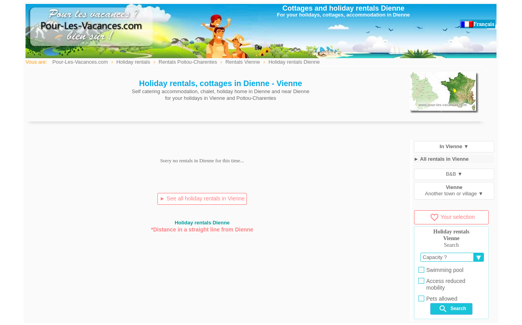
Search (452, 309)
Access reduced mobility (441, 284)
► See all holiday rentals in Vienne (202, 198)
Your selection (452, 217)
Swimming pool (441, 270)
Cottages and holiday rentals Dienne (343, 8)
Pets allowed (437, 299)
